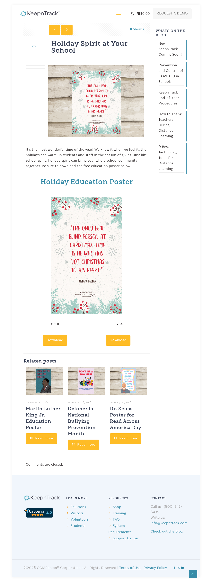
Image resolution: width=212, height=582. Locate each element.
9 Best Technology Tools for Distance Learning (168, 158)
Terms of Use (130, 568)
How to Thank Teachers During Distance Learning (170, 125)
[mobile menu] (118, 13)
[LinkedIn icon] (182, 568)
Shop (117, 507)
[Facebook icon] (174, 568)
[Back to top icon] (193, 574)
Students (78, 526)
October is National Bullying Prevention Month (82, 421)
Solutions (78, 507)
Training (119, 513)
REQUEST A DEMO (172, 13)
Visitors (77, 513)
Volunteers (80, 519)
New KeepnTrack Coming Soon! (170, 49)
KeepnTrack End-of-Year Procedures (169, 98)
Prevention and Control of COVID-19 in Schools (171, 74)
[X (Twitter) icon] (178, 568)
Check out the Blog (167, 531)
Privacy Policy (155, 568)
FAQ (116, 519)
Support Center (126, 538)
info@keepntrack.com (169, 523)
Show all (138, 29)
